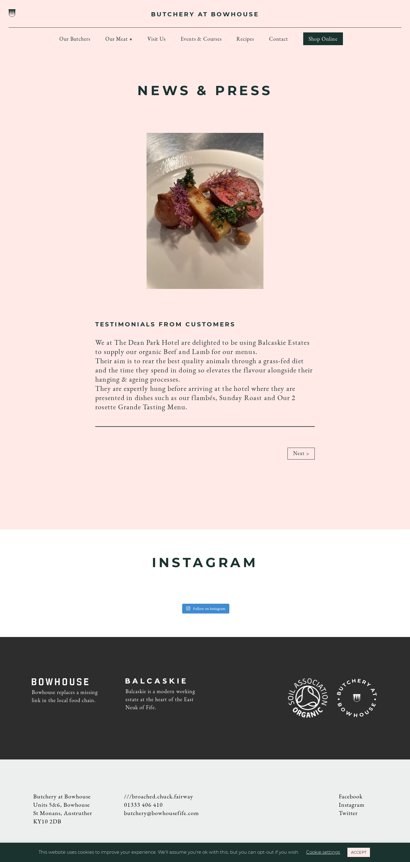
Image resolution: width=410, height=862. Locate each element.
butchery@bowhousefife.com (161, 813)
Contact (278, 38)
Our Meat (116, 38)
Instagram (352, 804)
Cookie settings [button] (323, 852)
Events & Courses (201, 38)
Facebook (351, 796)
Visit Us (156, 38)
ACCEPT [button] (358, 852)
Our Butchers (74, 38)
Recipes (245, 38)
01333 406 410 (143, 804)
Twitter (348, 813)
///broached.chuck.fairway (158, 796)
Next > (301, 455)
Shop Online (323, 38)
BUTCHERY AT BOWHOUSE (205, 14)
